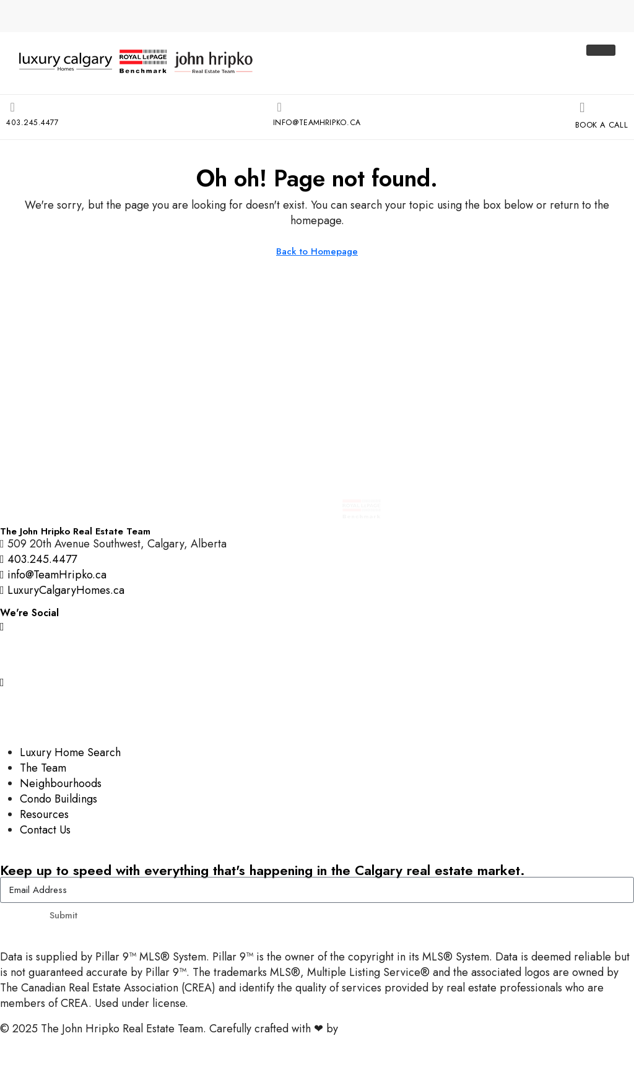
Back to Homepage (317, 250)
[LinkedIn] (317, 708)
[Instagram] (317, 624)
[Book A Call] (577, 107)
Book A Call (599, 123)
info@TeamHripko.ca (316, 121)
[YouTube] (317, 680)
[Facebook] (317, 652)
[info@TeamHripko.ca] (276, 107)
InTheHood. (369, 1027)
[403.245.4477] (11, 107)
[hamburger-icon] (600, 50)
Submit (63, 914)
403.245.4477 (34, 121)
